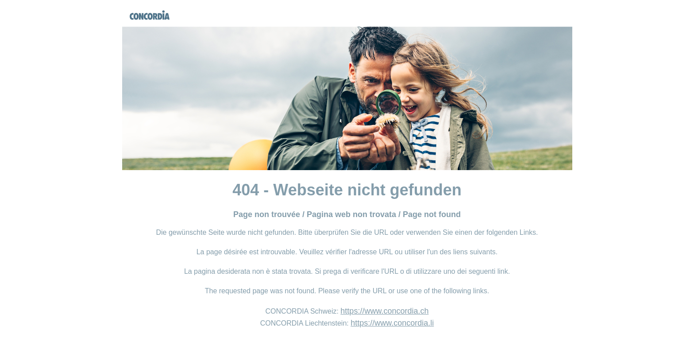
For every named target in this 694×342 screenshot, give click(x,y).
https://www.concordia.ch (384, 311)
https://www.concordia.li (392, 323)
